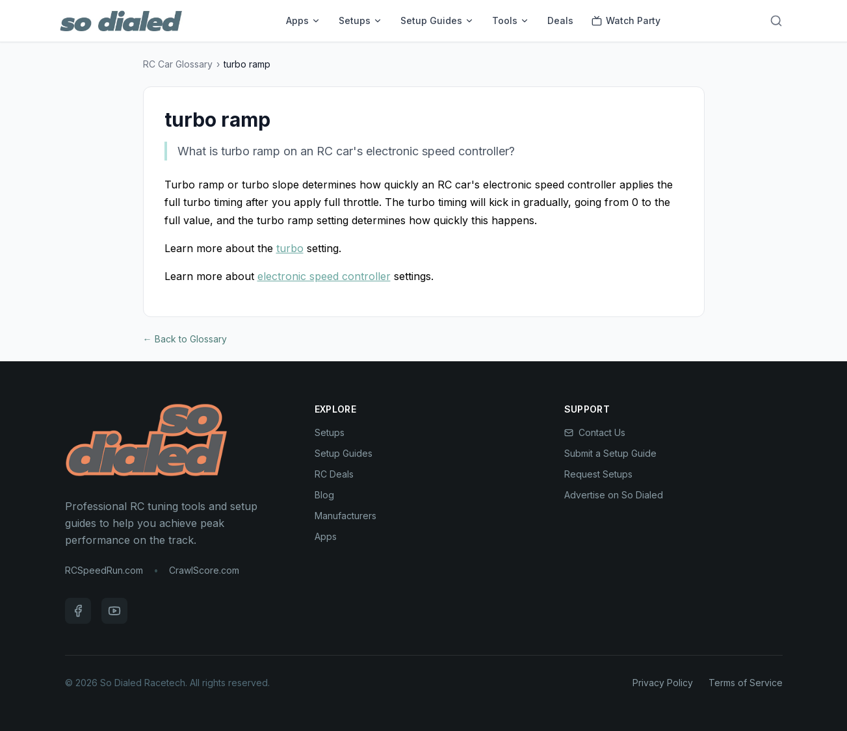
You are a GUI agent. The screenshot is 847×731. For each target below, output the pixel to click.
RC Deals (334, 474)
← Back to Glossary (185, 338)
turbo (290, 248)
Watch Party (626, 20)
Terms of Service (746, 682)
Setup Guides (437, 20)
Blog (324, 494)
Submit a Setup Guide (610, 453)
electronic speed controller (324, 276)
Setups (360, 20)
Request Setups (598, 474)
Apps (303, 20)
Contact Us (594, 432)
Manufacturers (345, 515)
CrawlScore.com (204, 570)
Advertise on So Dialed (613, 494)
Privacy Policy (662, 682)
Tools (510, 20)
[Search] (776, 20)
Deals (560, 20)
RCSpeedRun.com (104, 570)
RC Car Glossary (178, 64)
